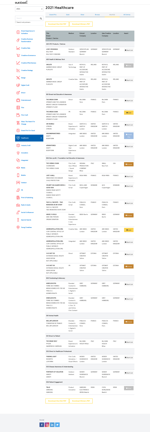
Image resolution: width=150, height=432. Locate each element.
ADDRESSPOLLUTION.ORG (54, 229)
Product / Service (52, 38)
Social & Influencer (27, 212)
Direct (23, 93)
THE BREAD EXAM (52, 99)
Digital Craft (25, 85)
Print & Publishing (27, 198)
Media (23, 168)
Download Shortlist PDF (57, 24)
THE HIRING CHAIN (52, 163)
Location (93, 33)
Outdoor (24, 183)
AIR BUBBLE (50, 124)
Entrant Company (83, 34)
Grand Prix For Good (28, 130)
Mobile (23, 175)
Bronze (97, 15)
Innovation (24, 153)
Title (47, 33)
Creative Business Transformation (27, 40)
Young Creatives (26, 227)
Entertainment (26, 100)
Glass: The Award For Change (28, 123)
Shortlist (112, 15)
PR (22, 190)
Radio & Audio (25, 205)
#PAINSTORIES (51, 145)
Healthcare (25, 138)
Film (22, 107)
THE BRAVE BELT (51, 341)
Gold (67, 15)
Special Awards (26, 220)
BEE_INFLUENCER (52, 321)
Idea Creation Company (106, 34)
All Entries (127, 15)
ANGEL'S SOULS (51, 214)
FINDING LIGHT (51, 356)
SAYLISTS (49, 65)
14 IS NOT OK (50, 253)
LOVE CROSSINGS (52, 49)
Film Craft (24, 115)
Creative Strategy (27, 70)
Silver (82, 15)
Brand (48, 36)
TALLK (48, 387)
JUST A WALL (50, 175)
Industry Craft (25, 145)
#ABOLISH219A (51, 283)
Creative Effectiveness (28, 63)
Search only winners (22, 22)
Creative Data (25, 48)
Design (23, 78)
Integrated (24, 160)
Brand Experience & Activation (27, 32)
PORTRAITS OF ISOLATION (54, 372)
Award (126, 33)
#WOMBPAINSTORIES (53, 133)
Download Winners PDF (81, 24)
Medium (71, 33)
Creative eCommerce (28, 55)
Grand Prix (52, 15)
